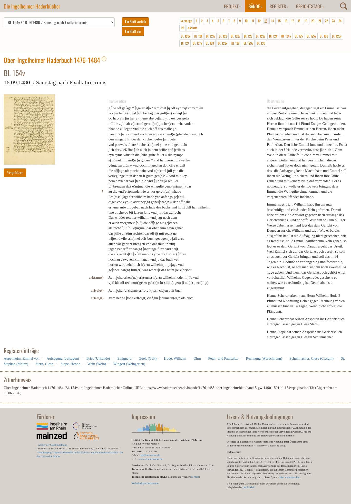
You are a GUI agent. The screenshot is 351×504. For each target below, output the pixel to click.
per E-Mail (248, 487)
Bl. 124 (273, 36)
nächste (192, 27)
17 (292, 20)
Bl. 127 (185, 43)
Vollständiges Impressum (145, 483)
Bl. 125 (299, 36)
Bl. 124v (286, 36)
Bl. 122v (235, 36)
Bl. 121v (210, 36)
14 (272, 20)
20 (312, 20)
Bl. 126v (336, 36)
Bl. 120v (185, 36)
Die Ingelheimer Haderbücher (32, 6)
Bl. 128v (222, 43)
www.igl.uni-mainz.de (150, 458)
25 (182, 27)
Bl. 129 (235, 43)
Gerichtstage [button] (310, 6)
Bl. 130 (261, 43)
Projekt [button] (232, 6)
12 (259, 20)
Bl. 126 (324, 36)
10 (246, 20)
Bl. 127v (197, 43)
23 (333, 20)
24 (340, 20)
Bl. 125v (311, 36)
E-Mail (195, 476)
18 (299, 20)
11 (253, 20)
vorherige (186, 20)
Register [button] (279, 6)
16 (285, 20)
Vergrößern (15, 173)
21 (319, 20)
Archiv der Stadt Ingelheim (52, 444)
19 (305, 20)
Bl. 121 (198, 36)
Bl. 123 (248, 36)
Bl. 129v (248, 43)
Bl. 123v (260, 36)
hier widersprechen (290, 477)
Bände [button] (255, 6)
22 (326, 20)
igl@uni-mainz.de (150, 455)
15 (279, 20)
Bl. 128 (210, 43)
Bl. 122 (223, 36)
